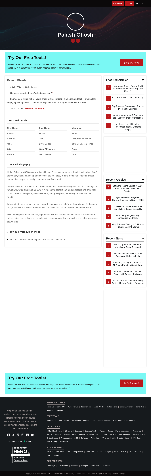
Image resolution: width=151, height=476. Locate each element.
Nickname (76, 128)
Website (29, 108)
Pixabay (108, 474)
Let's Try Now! (131, 63)
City (9, 149)
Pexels (115, 474)
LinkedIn (39, 108)
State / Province (47, 149)
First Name (12, 128)
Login (129, 3)
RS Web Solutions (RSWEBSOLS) (54, 474)
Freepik (122, 474)
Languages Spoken (81, 139)
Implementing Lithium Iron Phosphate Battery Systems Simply (128, 127)
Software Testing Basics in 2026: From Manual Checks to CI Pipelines (128, 188)
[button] (137, 3)
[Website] (73, 41)
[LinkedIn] (78, 41)
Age (41, 139)
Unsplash (100, 474)
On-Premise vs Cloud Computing (127, 98)
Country (75, 149)
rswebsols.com (20, 455)
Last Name (44, 128)
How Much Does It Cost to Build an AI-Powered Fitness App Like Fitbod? (128, 89)
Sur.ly (25, 460)
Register (117, 3)
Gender (11, 139)
